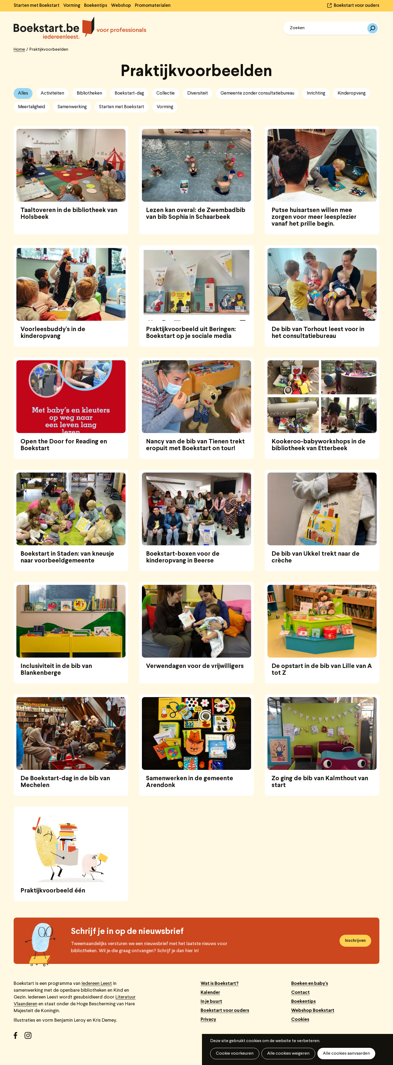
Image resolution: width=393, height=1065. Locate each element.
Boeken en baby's (309, 983)
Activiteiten (52, 93)
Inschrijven (355, 941)
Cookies (300, 1019)
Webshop (121, 6)
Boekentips (95, 6)
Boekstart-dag (129, 93)
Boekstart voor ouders (356, 6)
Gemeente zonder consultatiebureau (257, 93)
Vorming (71, 6)
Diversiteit (197, 93)
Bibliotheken (89, 93)
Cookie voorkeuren (235, 1053)
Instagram (30, 1037)
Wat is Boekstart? (220, 983)
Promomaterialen (153, 6)
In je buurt (211, 1001)
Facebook (19, 1037)
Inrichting (316, 93)
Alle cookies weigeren (288, 1053)
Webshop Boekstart (312, 1010)
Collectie (165, 93)
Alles (23, 93)
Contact (300, 992)
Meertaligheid (31, 107)
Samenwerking (72, 107)
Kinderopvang (351, 93)
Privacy (208, 1019)
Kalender (210, 992)
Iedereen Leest (97, 983)
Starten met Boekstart (36, 6)
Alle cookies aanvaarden (346, 1053)
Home (19, 49)
